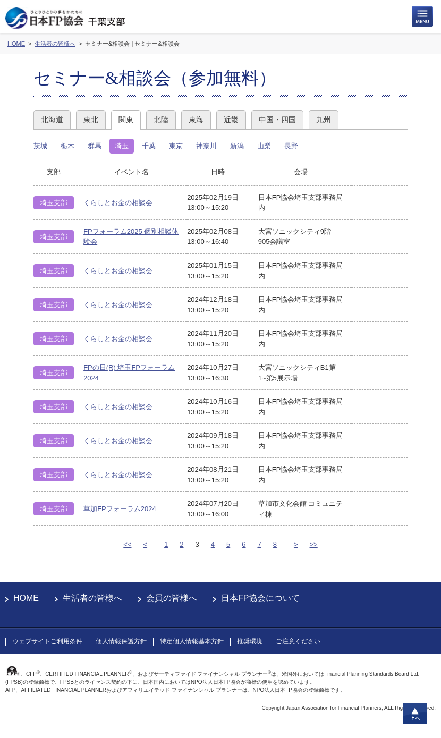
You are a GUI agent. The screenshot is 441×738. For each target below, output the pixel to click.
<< (127, 544)
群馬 (94, 146)
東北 (90, 119)
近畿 (231, 119)
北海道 (52, 119)
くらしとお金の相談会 (117, 203)
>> (314, 544)
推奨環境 (249, 641)
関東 (125, 119)
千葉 (149, 146)
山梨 (264, 146)
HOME (26, 598)
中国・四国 (277, 119)
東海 (196, 119)
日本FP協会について (260, 598)
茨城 (40, 146)
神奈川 (206, 146)
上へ (415, 713)
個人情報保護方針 (121, 641)
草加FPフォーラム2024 (119, 509)
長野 (291, 146)
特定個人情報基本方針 (192, 641)
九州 (323, 119)
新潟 (237, 146)
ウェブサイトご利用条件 (47, 641)
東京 (176, 146)
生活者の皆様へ (92, 598)
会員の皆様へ (171, 598)
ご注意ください (298, 641)
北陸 (161, 119)
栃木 (67, 146)
